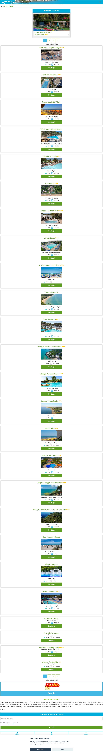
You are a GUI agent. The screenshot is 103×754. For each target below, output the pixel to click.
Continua (2, 709)
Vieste (6, 6)
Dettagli (51, 68)
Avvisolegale (51, 734)
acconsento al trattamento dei (9, 723)
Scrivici (86, 734)
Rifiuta (62, 749)
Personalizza (38, 745)
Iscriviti (51, 727)
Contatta (51, 626)
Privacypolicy (17, 734)
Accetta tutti (40, 749)
